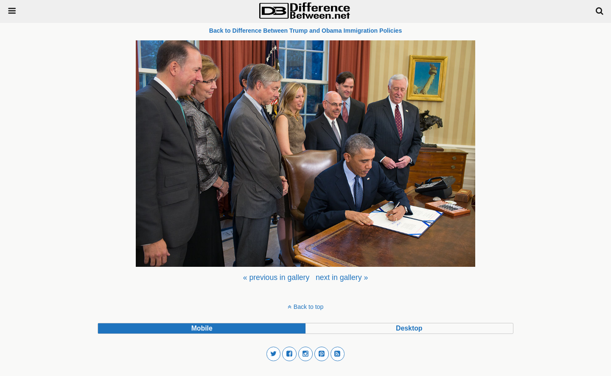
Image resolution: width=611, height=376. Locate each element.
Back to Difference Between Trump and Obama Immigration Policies (305, 30)
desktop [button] (409, 328)
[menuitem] (276, 277)
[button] (273, 354)
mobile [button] (202, 328)
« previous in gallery (276, 277)
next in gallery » (342, 277)
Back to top (308, 306)
